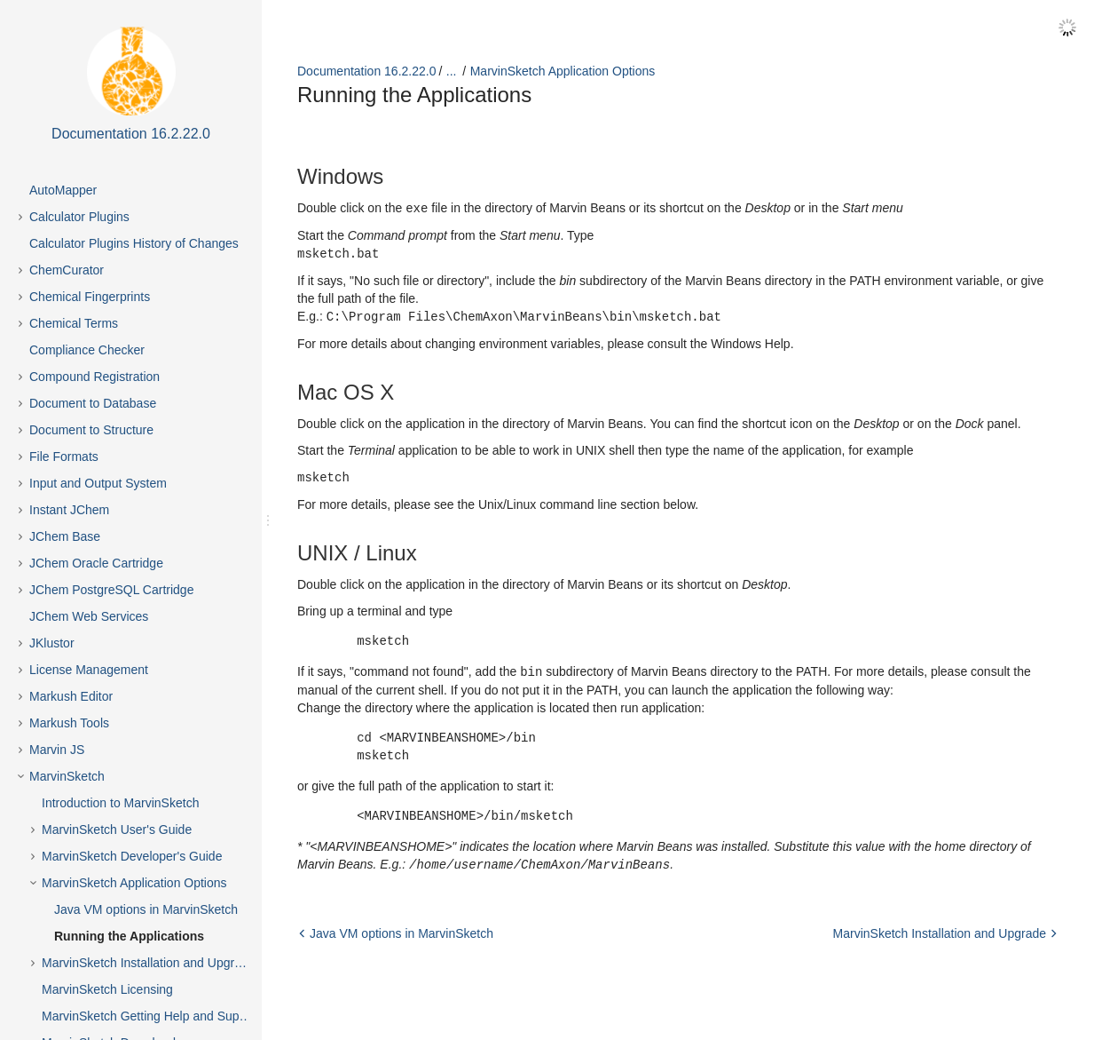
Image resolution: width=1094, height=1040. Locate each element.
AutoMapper (63, 190)
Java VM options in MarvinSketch (146, 909)
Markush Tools (69, 723)
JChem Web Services (88, 616)
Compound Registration (94, 376)
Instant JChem (69, 510)
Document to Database (92, 403)
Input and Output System (98, 483)
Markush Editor (71, 696)
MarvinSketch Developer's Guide (132, 856)
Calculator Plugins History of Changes (134, 243)
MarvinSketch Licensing (107, 989)
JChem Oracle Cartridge (96, 563)
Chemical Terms (73, 323)
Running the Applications (129, 936)
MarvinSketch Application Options (134, 883)
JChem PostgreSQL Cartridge (111, 590)
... (451, 71)
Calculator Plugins (79, 217)
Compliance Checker (87, 350)
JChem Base (64, 536)
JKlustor (52, 643)
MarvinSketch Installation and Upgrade (148, 963)
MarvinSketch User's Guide (117, 829)
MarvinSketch (67, 776)
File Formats (63, 456)
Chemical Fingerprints (89, 297)
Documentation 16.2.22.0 (366, 71)
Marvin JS (56, 749)
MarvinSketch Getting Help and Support (151, 1016)
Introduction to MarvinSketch (120, 803)
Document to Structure (91, 430)
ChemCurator (66, 270)
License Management (88, 670)
